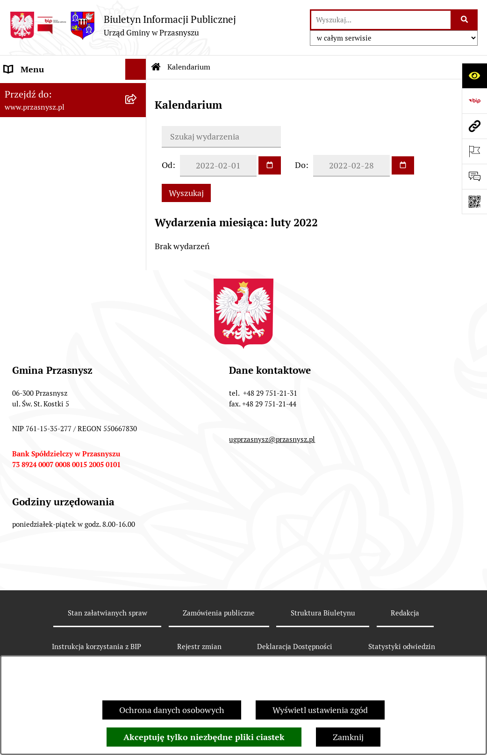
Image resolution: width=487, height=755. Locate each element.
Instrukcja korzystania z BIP (96, 646)
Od (167, 165)
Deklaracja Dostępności (294, 646)
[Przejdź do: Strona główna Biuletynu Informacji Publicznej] (156, 67)
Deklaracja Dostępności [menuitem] (47, 216)
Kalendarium (188, 67)
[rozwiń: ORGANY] (138, 91)
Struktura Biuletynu (323, 612)
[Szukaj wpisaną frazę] (465, 19)
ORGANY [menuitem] (21, 90)
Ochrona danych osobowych (171, 710)
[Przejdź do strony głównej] (122, 25)
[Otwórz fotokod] (474, 201)
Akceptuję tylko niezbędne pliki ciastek (204, 737)
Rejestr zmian (199, 646)
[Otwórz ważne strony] (474, 151)
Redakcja (405, 612)
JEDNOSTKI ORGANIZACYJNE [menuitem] (60, 174)
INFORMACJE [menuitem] (29, 132)
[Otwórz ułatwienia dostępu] (474, 75)
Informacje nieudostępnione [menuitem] (57, 153)
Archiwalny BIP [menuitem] (32, 195)
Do (300, 165)
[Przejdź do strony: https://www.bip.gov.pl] (474, 100)
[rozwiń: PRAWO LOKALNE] (138, 112)
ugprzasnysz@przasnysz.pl (272, 439)
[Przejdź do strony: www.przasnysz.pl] (474, 126)
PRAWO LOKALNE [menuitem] (38, 111)
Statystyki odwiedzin (401, 646)
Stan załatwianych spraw (107, 612)
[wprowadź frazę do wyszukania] (381, 19)
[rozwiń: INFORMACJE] (138, 133)
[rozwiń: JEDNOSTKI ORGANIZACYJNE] (138, 175)
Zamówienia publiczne (219, 612)
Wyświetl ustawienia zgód (320, 710)
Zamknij (348, 737)
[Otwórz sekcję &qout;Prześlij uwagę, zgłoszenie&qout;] (474, 176)
